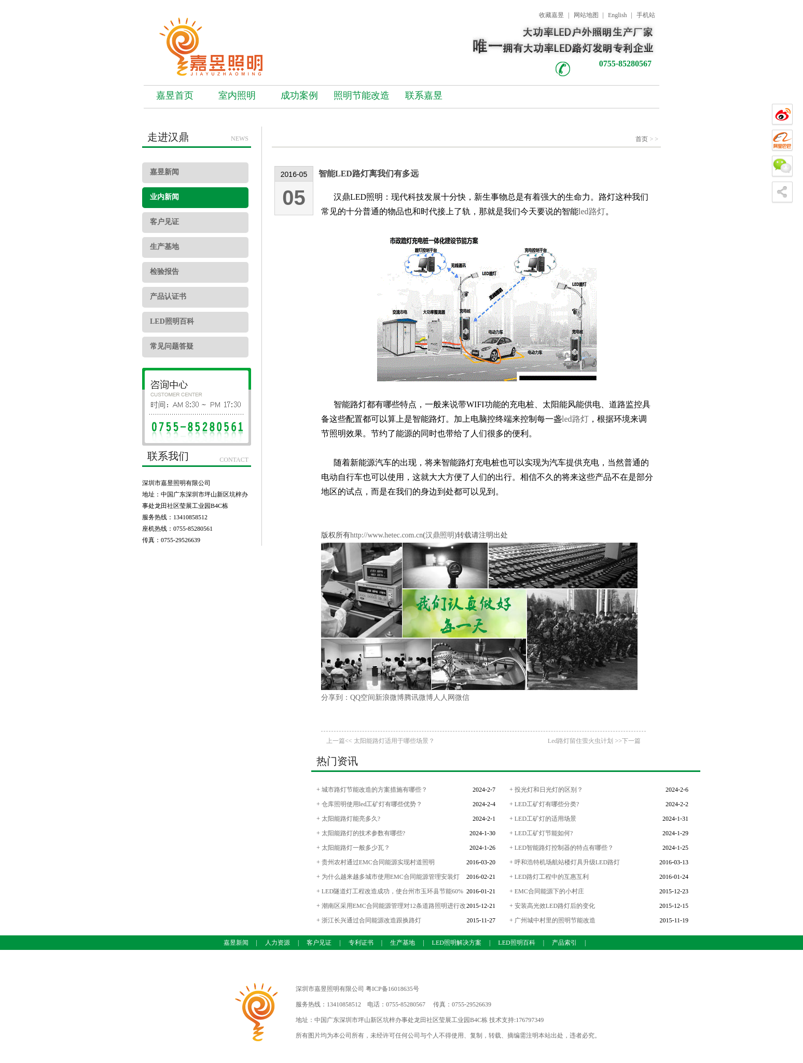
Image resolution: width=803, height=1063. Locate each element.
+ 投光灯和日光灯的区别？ (546, 789)
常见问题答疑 (171, 346)
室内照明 (237, 95)
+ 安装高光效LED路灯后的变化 (552, 905)
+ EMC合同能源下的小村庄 (546, 891)
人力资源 (277, 942)
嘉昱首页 (174, 95)
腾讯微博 (418, 697)
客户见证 (164, 222)
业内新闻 (164, 197)
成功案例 (299, 95)
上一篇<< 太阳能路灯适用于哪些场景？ (380, 740)
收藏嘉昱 (551, 15)
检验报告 (164, 271)
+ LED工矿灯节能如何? (541, 833)
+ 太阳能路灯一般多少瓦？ (353, 847)
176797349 (530, 1020)
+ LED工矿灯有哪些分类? (544, 804)
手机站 (645, 15)
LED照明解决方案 (456, 942)
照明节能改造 (362, 95)
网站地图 (586, 15)
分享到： (335, 697)
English (617, 15)
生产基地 (164, 247)
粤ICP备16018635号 (392, 988)
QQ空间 (362, 697)
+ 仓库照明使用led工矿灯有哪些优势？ (369, 804)
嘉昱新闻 (164, 172)
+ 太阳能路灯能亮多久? (348, 818)
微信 (462, 697)
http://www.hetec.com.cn (386, 535)
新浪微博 (389, 697)
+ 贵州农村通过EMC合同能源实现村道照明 (375, 862)
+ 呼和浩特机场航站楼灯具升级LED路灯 (564, 862)
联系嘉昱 (423, 95)
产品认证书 (168, 296)
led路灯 (591, 211)
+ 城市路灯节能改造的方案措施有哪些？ (371, 789)
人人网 (444, 697)
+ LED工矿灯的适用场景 (542, 818)
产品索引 (564, 942)
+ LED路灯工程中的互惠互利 (549, 876)
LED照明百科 (172, 321)
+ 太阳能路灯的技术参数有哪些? (360, 833)
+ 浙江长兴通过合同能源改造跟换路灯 (368, 920)
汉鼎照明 (439, 535)
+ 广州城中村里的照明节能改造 (552, 920)
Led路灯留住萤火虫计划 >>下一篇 (594, 740)
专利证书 (361, 942)
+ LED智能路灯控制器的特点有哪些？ (561, 847)
